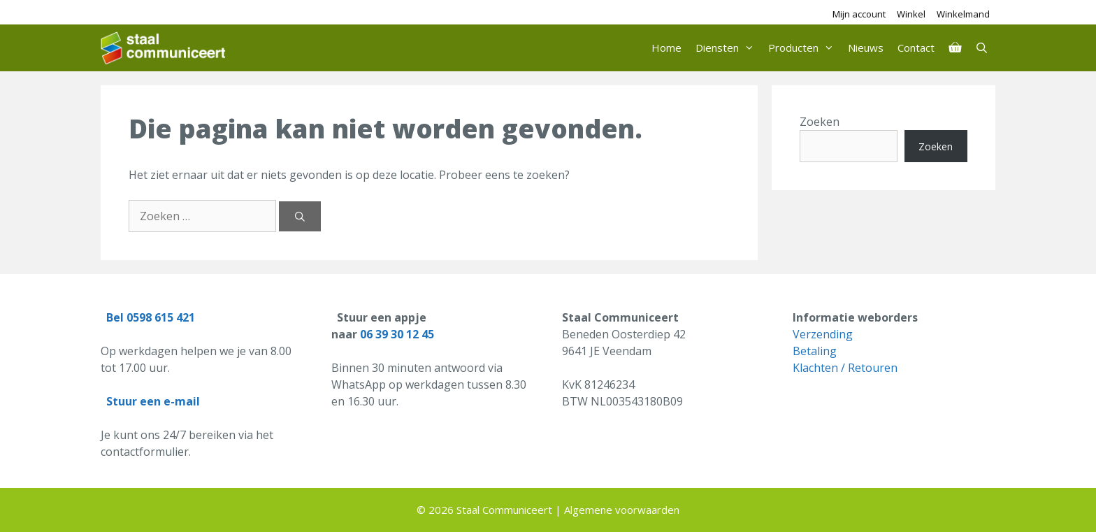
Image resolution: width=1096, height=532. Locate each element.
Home (666, 48)
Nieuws (866, 48)
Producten (804, 47)
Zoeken (819, 121)
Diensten (728, 47)
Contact (916, 48)
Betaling (815, 351)
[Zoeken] (300, 216)
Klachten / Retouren (845, 367)
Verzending (823, 334)
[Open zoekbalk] (981, 47)
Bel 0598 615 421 (150, 317)
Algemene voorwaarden (621, 510)
